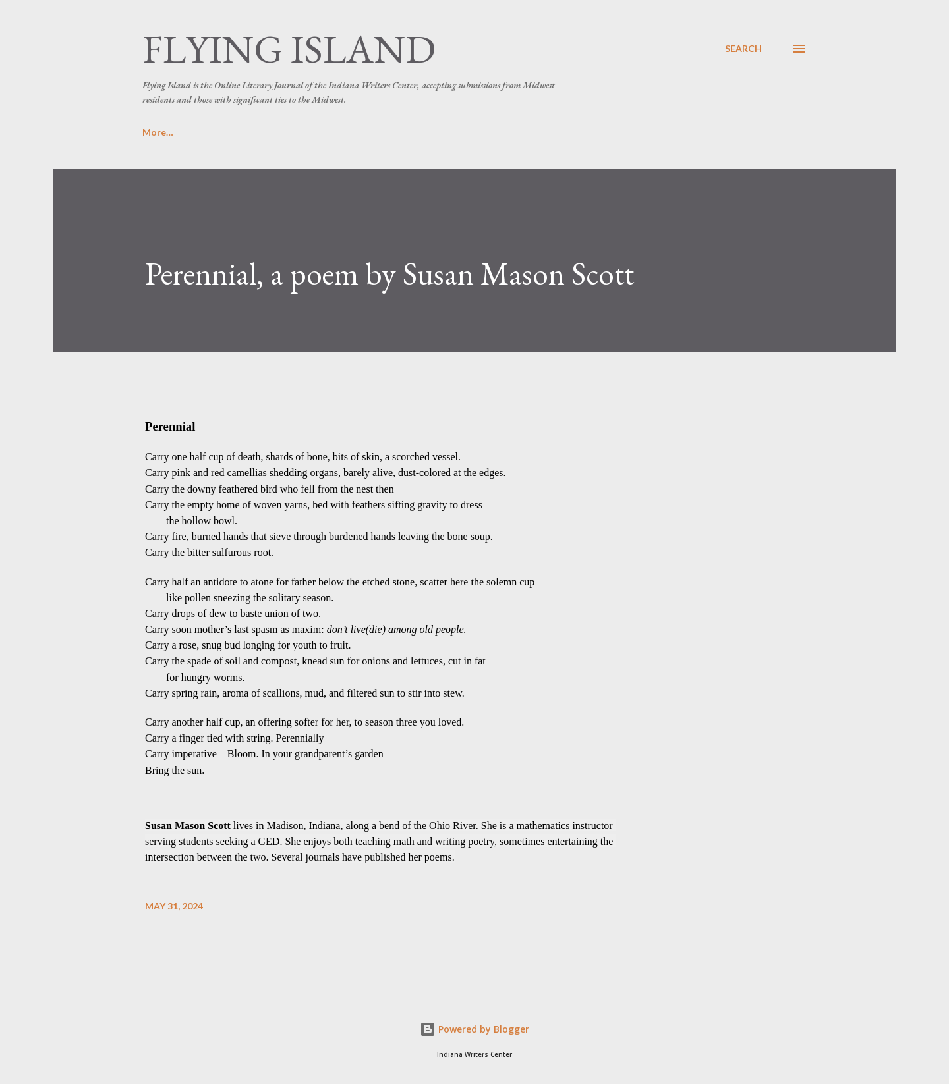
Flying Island (289, 48)
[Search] (743, 48)
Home (155, 132)
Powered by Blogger (474, 1029)
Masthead (321, 132)
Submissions (234, 132)
